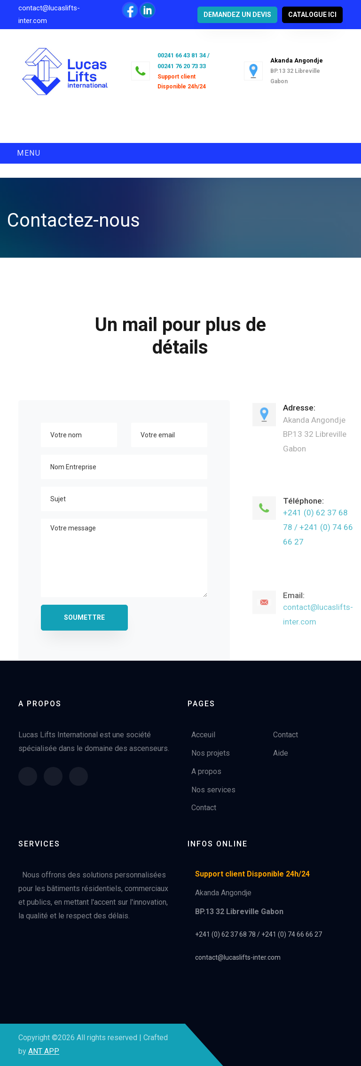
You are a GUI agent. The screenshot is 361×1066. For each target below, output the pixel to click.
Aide (280, 753)
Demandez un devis (237, 14)
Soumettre (84, 617)
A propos (206, 771)
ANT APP (43, 1051)
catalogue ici (312, 14)
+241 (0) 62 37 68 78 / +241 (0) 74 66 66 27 (318, 533)
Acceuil (203, 734)
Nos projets (210, 753)
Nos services (213, 789)
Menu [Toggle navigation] (28, 153)
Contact (203, 807)
